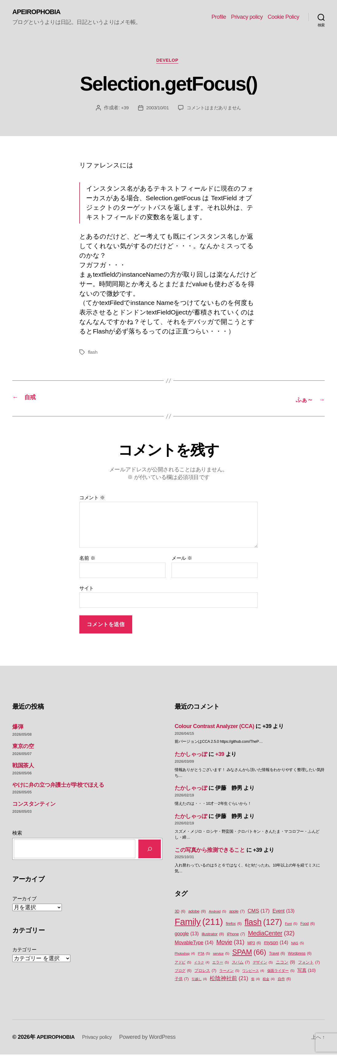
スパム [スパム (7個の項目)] (241, 964)
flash (93, 354)
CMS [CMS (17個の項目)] (258, 912)
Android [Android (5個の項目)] (217, 912)
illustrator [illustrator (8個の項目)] (213, 935)
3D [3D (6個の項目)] (180, 913)
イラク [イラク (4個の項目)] (201, 963)
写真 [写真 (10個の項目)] (306, 972)
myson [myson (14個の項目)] (276, 943)
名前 (87, 559)
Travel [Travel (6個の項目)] (277, 955)
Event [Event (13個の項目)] (283, 912)
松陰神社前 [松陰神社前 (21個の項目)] (229, 980)
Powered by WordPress (154, 1038)
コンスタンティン (33, 805)
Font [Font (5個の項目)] (291, 925)
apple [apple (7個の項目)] (236, 912)
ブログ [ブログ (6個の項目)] (183, 972)
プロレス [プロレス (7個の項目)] (205, 972)
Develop (168, 62)
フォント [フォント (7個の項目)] (309, 964)
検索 (17, 834)
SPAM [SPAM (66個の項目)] (249, 953)
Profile (219, 17)
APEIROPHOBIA (38, 12)
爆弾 (17, 728)
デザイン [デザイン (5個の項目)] (263, 964)
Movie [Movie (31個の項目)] (230, 943)
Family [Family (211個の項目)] (199, 923)
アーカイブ (24, 899)
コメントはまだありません (215, 110)
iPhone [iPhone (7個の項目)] (236, 935)
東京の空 (23, 747)
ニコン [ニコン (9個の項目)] (285, 964)
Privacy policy (247, 17)
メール (182, 559)
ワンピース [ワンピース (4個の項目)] (253, 972)
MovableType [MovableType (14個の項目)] (194, 943)
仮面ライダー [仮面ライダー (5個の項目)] (281, 972)
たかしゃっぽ (191, 756)
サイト (86, 589)
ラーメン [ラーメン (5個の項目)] (229, 972)
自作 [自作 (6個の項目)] (284, 981)
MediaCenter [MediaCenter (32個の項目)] (271, 934)
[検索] (149, 850)
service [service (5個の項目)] (221, 954)
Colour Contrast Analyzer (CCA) (214, 728)
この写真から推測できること (210, 851)
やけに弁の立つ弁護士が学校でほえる (58, 786)
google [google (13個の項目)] (187, 935)
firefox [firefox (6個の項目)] (234, 925)
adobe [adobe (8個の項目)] (197, 913)
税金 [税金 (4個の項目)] (269, 980)
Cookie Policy (283, 17)
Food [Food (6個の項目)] (307, 925)
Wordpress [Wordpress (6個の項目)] (299, 955)
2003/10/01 (156, 110)
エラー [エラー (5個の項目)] (220, 964)
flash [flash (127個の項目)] (263, 923)
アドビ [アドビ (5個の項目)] (183, 964)
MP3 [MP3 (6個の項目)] (254, 944)
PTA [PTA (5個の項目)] (204, 954)
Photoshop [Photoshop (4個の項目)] (185, 954)
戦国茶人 (23, 767)
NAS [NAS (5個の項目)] (297, 944)
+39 (122, 110)
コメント (92, 498)
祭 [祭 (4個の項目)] (255, 980)
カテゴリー (24, 950)
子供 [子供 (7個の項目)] (181, 980)
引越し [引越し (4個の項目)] (199, 980)
